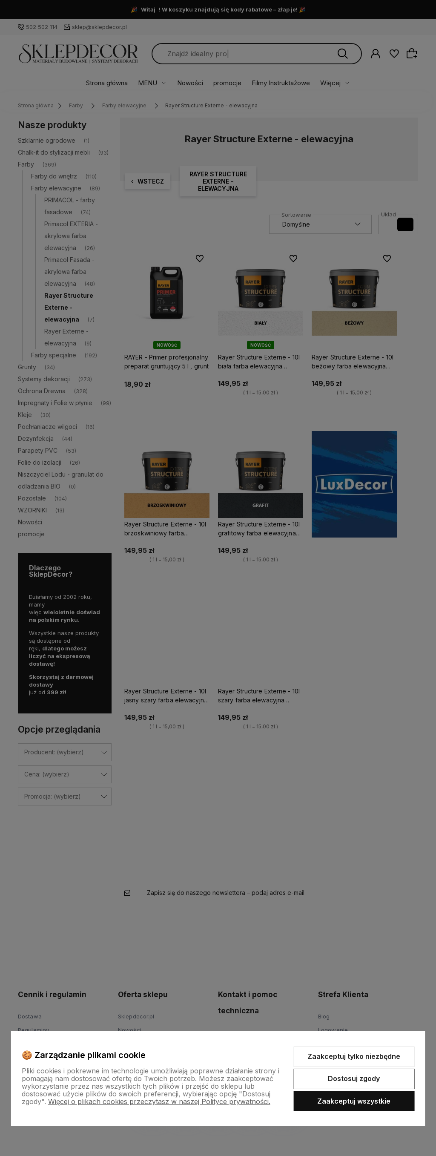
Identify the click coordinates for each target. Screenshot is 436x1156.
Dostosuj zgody (354, 1078)
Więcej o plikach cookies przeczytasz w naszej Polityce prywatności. (159, 1101)
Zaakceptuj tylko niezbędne (353, 1056)
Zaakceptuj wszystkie (353, 1101)
